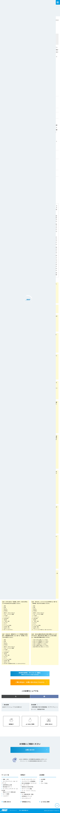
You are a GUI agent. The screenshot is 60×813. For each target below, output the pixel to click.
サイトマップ (13, 810)
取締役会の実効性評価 (27, 787)
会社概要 (43, 779)
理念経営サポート (7, 787)
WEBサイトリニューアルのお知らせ (12, 706)
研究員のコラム (25, 802)
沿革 (42, 781)
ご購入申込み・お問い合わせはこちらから (30, 79)
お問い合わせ (30, 750)
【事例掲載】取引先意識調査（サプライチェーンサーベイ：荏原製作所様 (44, 707)
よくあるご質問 (44, 802)
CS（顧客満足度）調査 (28, 794)
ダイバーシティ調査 (27, 789)
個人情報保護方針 (23, 810)
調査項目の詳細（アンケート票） (23, 147)
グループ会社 (44, 783)
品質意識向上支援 (7, 785)
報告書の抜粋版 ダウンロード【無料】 (30, 71)
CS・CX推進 (6, 794)
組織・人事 (6, 779)
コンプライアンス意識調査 (28, 781)
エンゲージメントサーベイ (28, 779)
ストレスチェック (26, 798)
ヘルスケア (6, 796)
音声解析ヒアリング (27, 796)
